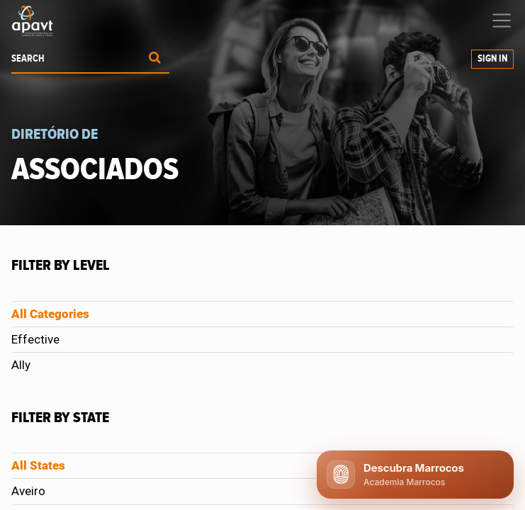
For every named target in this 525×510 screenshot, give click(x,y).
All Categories (50, 314)
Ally (20, 365)
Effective (35, 339)
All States (38, 465)
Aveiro (28, 491)
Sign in (492, 58)
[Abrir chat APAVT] (415, 474)
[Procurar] (154, 59)
